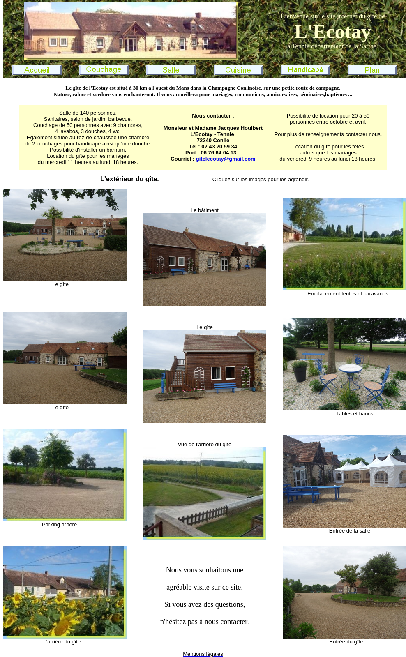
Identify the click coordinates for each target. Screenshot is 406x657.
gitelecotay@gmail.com (226, 159)
